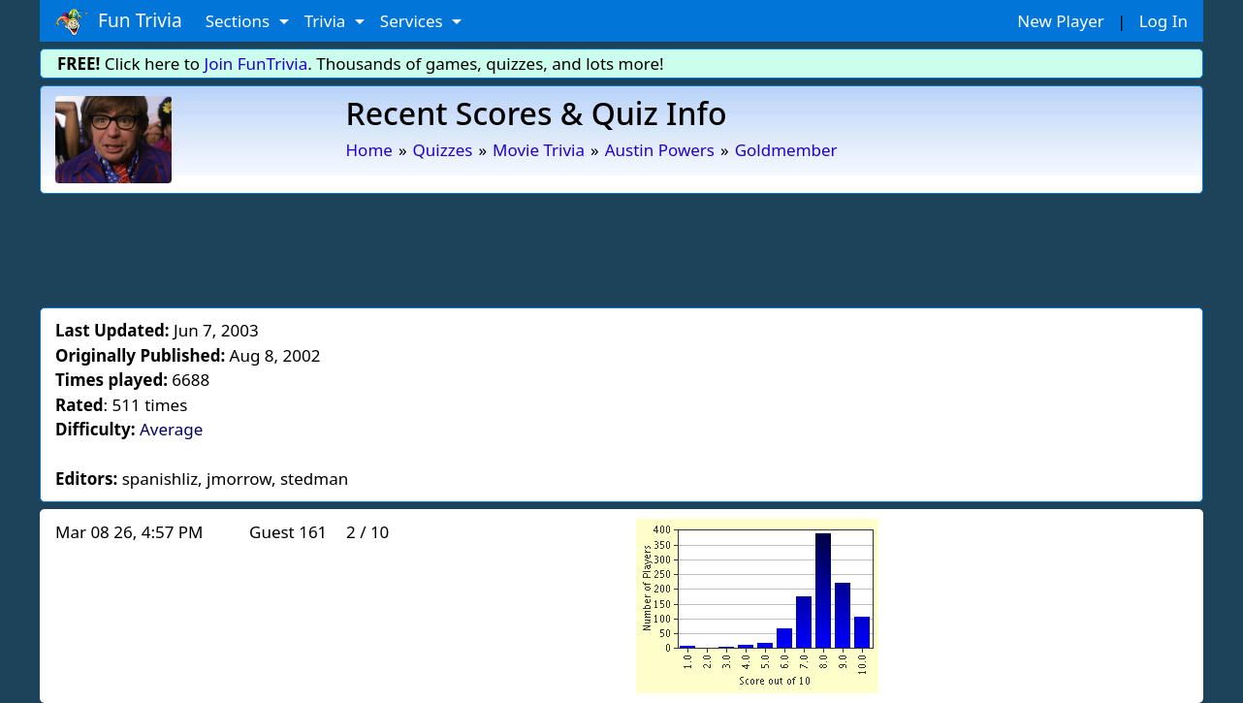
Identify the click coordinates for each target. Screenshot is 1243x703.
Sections (240, 21)
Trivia (327, 21)
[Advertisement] (621, 247)
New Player (1060, 21)
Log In (1163, 21)
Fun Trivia (118, 21)
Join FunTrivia (256, 63)
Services (413, 21)
